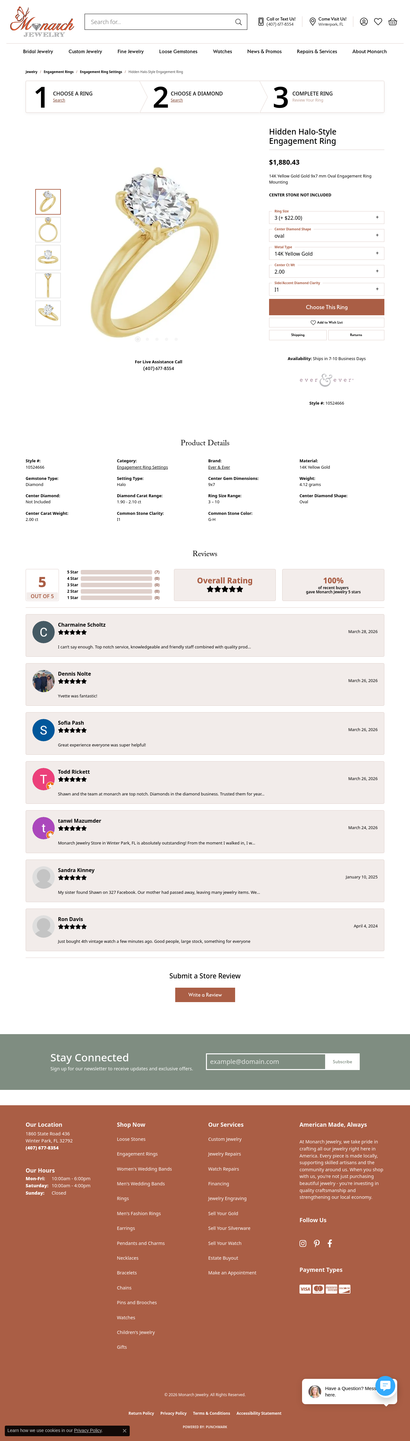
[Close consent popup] (125, 1431)
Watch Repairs (223, 1169)
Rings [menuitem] (123, 1198)
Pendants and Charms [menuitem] (141, 1243)
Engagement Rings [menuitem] (137, 1154)
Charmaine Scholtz (82, 624)
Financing (218, 1184)
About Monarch (369, 51)
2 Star (72, 591)
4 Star (72, 578)
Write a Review (205, 995)
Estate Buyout (223, 1258)
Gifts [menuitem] (122, 1347)
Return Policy (141, 1413)
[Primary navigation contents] (205, 51)
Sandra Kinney (76, 870)
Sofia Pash (71, 722)
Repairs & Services (317, 51)
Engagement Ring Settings (101, 72)
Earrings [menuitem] (126, 1228)
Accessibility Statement (258, 1413)
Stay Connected (89, 1057)
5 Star (72, 572)
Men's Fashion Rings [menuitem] (139, 1213)
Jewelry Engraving (227, 1198)
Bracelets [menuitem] (127, 1273)
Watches (222, 51)
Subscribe (342, 1061)
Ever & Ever (219, 467)
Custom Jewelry (85, 51)
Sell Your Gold (223, 1213)
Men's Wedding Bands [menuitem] (141, 1184)
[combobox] (159, 21)
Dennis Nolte (74, 673)
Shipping (298, 335)
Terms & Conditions (211, 1413)
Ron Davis (70, 919)
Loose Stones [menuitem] (131, 1139)
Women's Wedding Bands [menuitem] (144, 1169)
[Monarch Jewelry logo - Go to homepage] (42, 21)
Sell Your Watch (225, 1243)
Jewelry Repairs (224, 1154)
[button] (364, 21)
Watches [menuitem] (126, 1317)
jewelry (31, 72)
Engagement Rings (59, 72)
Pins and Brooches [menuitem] (137, 1302)
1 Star (72, 597)
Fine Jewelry (131, 51)
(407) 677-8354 (158, 368)
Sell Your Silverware (229, 1228)
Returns (356, 335)
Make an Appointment (232, 1273)
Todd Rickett (74, 771)
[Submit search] (239, 21)
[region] (157, 257)
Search (59, 100)
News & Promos (264, 51)
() (157, 572)
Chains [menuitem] (124, 1288)
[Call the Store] (42, 1148)
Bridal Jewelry (38, 51)
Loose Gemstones (178, 51)
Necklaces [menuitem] (127, 1258)
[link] (279, 21)
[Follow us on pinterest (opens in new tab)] (317, 1244)
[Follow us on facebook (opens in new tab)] (329, 1244)
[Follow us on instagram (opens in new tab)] (302, 1244)
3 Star (72, 585)
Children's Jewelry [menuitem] (136, 1332)
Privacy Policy (173, 1413)
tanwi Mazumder (79, 820)
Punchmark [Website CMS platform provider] (216, 1427)
